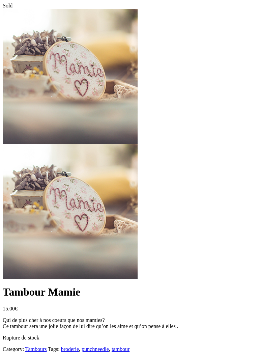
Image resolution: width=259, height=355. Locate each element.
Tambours (36, 349)
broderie (70, 349)
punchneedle (95, 349)
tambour (121, 349)
